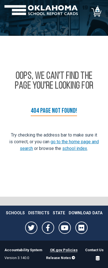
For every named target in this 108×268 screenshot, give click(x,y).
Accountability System (23, 250)
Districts (38, 213)
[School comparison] (97, 11)
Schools (15, 213)
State (59, 213)
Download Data (85, 213)
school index (74, 148)
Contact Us (94, 250)
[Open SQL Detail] (98, 258)
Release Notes (60, 258)
